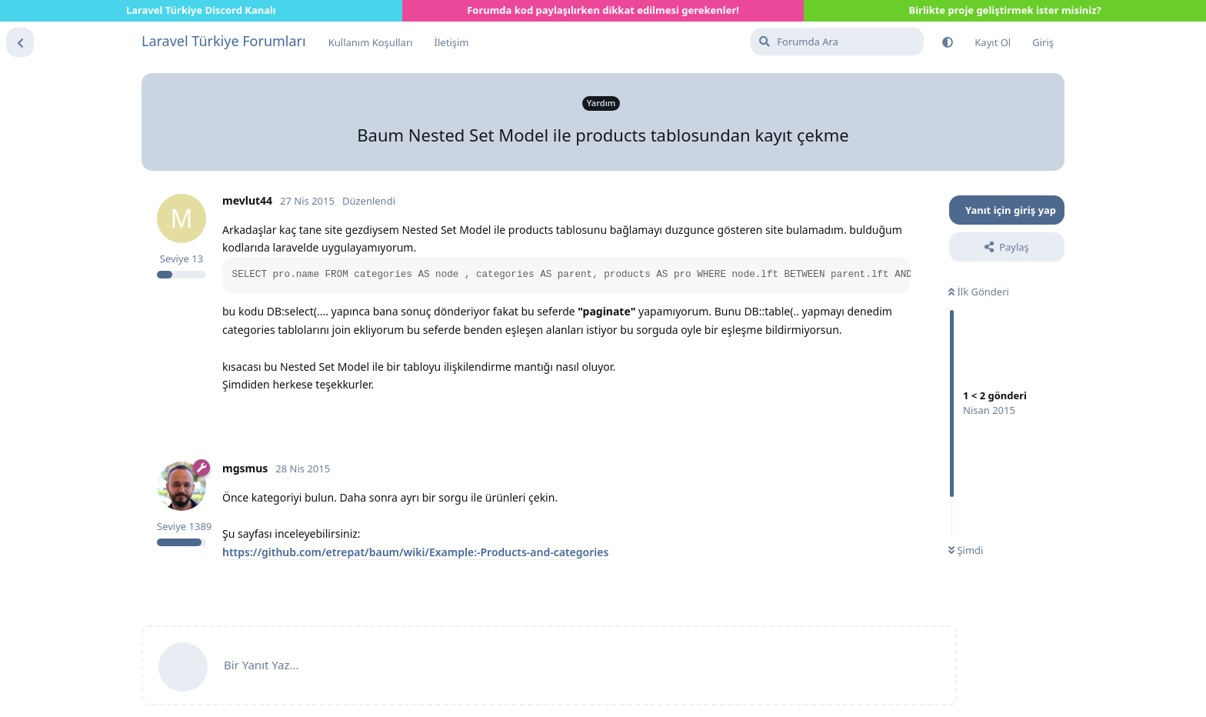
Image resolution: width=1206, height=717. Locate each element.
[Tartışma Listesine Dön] (20, 42)
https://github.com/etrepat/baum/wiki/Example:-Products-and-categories (415, 552)
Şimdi (965, 550)
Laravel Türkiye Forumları (224, 41)
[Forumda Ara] (837, 41)
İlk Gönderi (978, 291)
